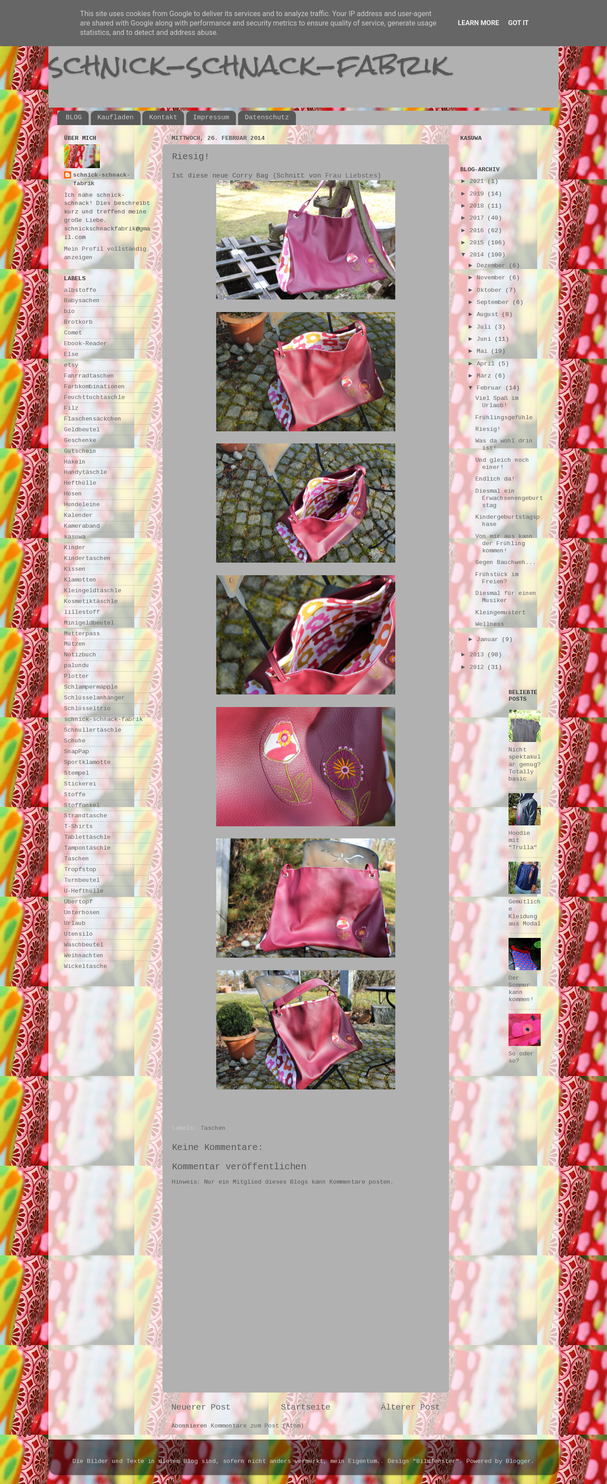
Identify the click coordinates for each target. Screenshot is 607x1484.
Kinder (74, 547)
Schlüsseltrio (87, 708)
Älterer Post (410, 1407)
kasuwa (74, 537)
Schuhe (74, 741)
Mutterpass (82, 633)
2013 (478, 654)
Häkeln (74, 462)
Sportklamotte (87, 762)
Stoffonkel (82, 805)
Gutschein (80, 451)
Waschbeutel (83, 945)
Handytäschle (85, 472)
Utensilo (78, 934)
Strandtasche (85, 815)
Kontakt (163, 117)
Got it (518, 23)
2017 (478, 218)
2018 (478, 206)
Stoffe (74, 794)
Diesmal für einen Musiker (505, 597)
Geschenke (80, 440)
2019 (478, 194)
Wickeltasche (85, 966)
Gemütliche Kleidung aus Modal (525, 912)
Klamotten (80, 580)
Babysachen (82, 300)
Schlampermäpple (91, 687)
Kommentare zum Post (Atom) (257, 1426)
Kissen (74, 569)
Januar (489, 639)
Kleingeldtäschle (92, 590)
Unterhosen (82, 912)
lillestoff (82, 612)
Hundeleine (82, 504)
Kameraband (82, 526)
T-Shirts (78, 826)
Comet (73, 333)
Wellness (489, 624)
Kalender (78, 515)
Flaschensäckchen (92, 419)
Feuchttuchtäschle (94, 397)
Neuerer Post (201, 1407)
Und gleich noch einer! (502, 464)
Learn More (478, 23)
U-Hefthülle (83, 891)
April (487, 363)
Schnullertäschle (92, 730)
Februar (491, 388)
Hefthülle (80, 483)
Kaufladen (116, 117)
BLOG (74, 117)
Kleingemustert (500, 612)
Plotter (76, 676)
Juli (486, 327)
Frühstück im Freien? (496, 578)
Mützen (74, 644)
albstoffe (80, 290)
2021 (478, 181)
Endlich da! (495, 479)
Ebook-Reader (85, 343)
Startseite (305, 1407)
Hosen (73, 493)
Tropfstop (80, 869)
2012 (478, 667)
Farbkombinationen (94, 386)
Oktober (491, 290)
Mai (484, 351)
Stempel (76, 773)
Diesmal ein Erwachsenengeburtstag (509, 498)
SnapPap (76, 751)
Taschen (213, 1128)
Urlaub (74, 923)
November (493, 277)
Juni (486, 339)
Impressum (211, 117)
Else (71, 354)
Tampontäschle (87, 848)
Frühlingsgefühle (504, 417)
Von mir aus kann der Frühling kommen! (504, 543)
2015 (478, 242)
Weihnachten (83, 955)
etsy (71, 365)
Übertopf (78, 901)
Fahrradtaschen (89, 376)
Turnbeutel (82, 880)
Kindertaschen (87, 558)
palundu (76, 665)
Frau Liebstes (351, 175)
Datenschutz (267, 117)
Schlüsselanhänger (94, 697)
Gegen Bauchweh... (505, 562)
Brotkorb (78, 322)
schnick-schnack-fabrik (248, 64)
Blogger (518, 1461)
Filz (71, 408)
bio (69, 311)
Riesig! (487, 429)
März (486, 376)
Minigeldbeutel (89, 623)
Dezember (493, 265)
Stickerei (80, 784)
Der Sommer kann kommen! (521, 989)
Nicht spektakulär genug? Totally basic (525, 764)
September (495, 302)
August (489, 314)
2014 (478, 255)
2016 (478, 230)
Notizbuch (80, 654)
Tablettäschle (87, 837)
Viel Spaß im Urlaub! (496, 402)
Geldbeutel (82, 429)
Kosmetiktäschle (91, 601)
